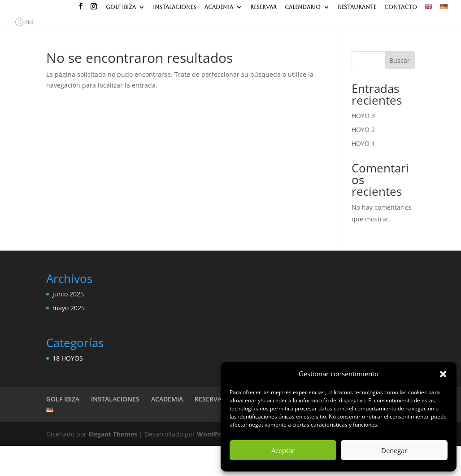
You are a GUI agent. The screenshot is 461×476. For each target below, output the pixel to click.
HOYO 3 (363, 115)
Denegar (394, 450)
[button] (443, 374)
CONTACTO (400, 7)
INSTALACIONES (174, 7)
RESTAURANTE (357, 7)
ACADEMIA (218, 7)
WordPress (213, 434)
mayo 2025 (68, 308)
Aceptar (283, 450)
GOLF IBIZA (121, 7)
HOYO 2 (363, 129)
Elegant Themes (112, 434)
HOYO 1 (363, 143)
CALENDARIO (303, 7)
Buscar (399, 60)
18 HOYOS (67, 358)
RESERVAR (263, 7)
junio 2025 (68, 294)
